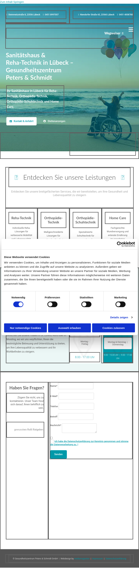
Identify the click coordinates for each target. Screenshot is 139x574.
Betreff (53, 416)
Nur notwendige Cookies (25, 327)
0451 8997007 (52, 14)
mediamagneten (82, 558)
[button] (21, 121)
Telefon (54, 406)
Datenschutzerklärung (116, 558)
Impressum (97, 558)
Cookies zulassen (113, 327)
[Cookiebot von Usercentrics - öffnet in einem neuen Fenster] (119, 244)
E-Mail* (54, 396)
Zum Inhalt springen (12, 1)
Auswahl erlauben (69, 327)
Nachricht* (55, 425)
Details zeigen (119, 317)
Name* (53, 386)
